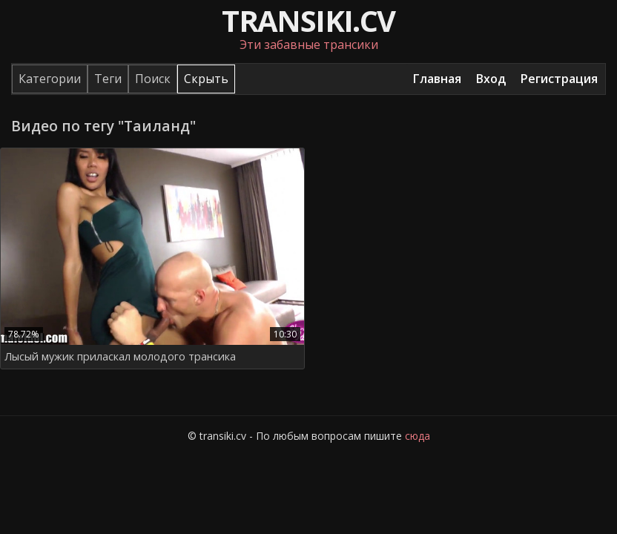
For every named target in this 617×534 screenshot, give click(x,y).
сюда (417, 436)
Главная (437, 78)
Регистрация (559, 78)
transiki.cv (308, 20)
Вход (491, 78)
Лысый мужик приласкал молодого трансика (120, 356)
